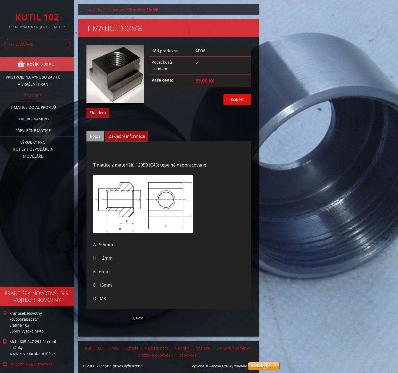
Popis (95, 136)
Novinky (182, 348)
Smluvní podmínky (233, 348)
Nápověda (187, 355)
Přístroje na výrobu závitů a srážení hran (33, 80)
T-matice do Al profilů (33, 107)
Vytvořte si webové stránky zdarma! (219, 366)
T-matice (33, 95)
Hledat (64, 44)
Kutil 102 (94, 9)
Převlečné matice (33, 130)
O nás (113, 348)
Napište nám (156, 348)
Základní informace (127, 136)
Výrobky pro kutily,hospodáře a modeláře (33, 149)
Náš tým (202, 348)
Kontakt (131, 348)
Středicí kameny (32, 118)
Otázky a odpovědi (155, 355)
